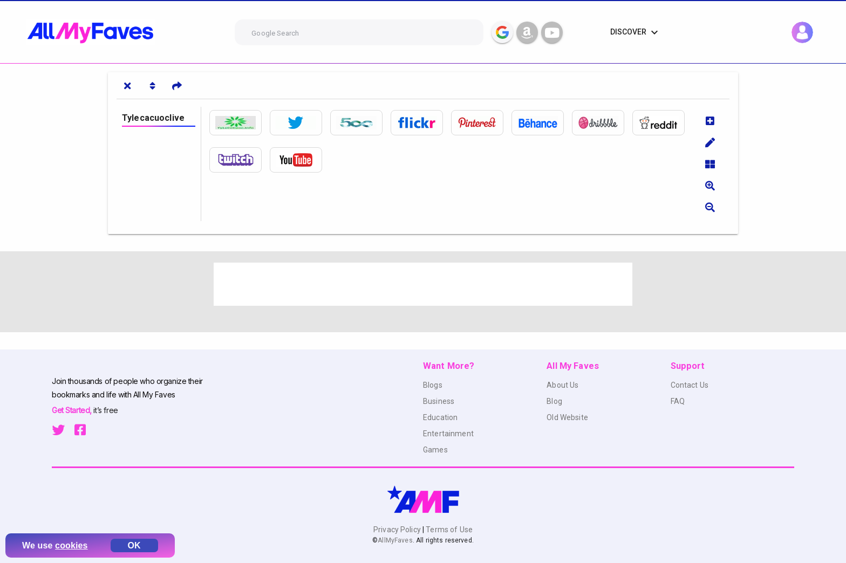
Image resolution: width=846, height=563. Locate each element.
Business (438, 401)
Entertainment (448, 433)
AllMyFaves (395, 540)
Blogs (432, 385)
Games (435, 449)
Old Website (567, 417)
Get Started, (72, 410)
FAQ (678, 401)
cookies (71, 545)
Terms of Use (448, 529)
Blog (554, 401)
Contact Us (689, 385)
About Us (562, 385)
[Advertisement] (423, 284)
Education (440, 417)
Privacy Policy (397, 529)
